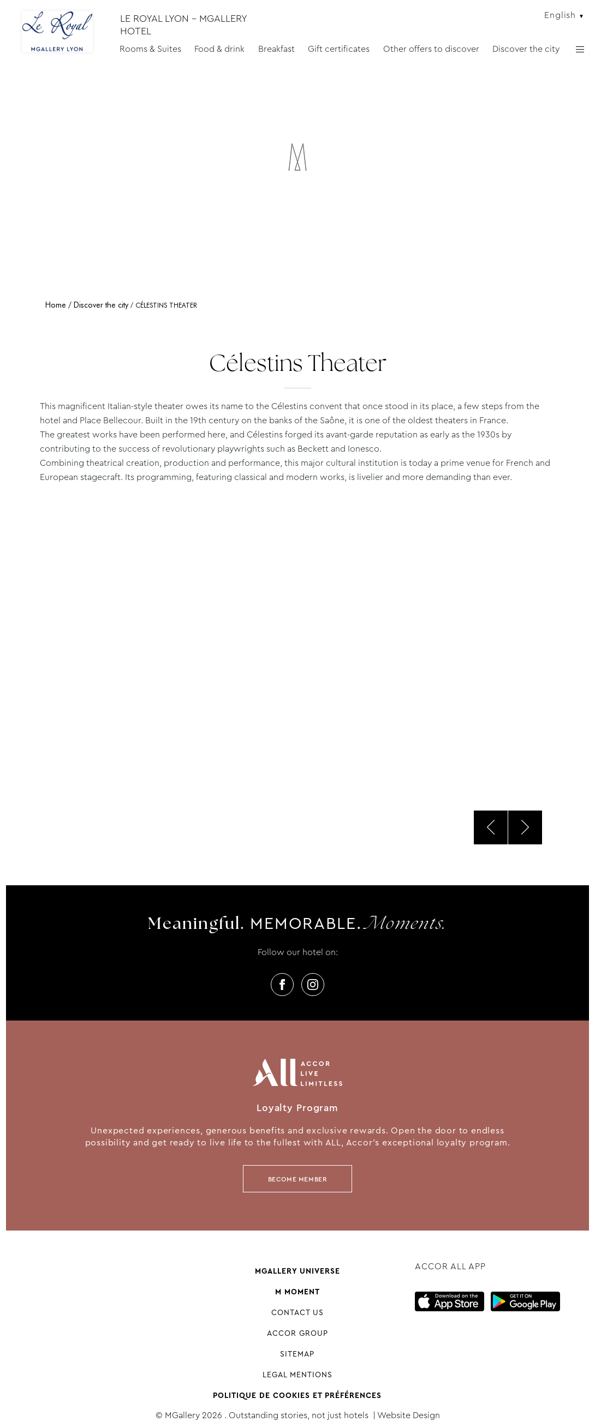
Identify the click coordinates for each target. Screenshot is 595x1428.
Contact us (297, 1312)
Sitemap (297, 1353)
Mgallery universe (297, 1270)
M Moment (297, 1291)
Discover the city (526, 49)
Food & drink (219, 49)
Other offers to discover (431, 49)
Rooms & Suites (150, 49)
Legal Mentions (297, 1374)
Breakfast (276, 49)
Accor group (297, 1333)
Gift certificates (339, 49)
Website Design (408, 1415)
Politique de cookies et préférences (297, 1395)
